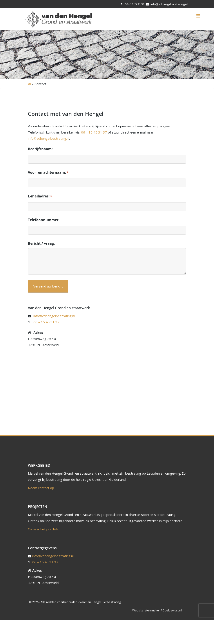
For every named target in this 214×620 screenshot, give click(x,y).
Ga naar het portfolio (43, 529)
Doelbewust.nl (172, 610)
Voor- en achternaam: (48, 173)
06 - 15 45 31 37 (134, 4)
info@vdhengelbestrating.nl (169, 4)
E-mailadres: (40, 196)
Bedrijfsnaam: (40, 148)
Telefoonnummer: (44, 219)
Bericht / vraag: (41, 243)
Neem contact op (41, 488)
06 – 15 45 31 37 (94, 132)
